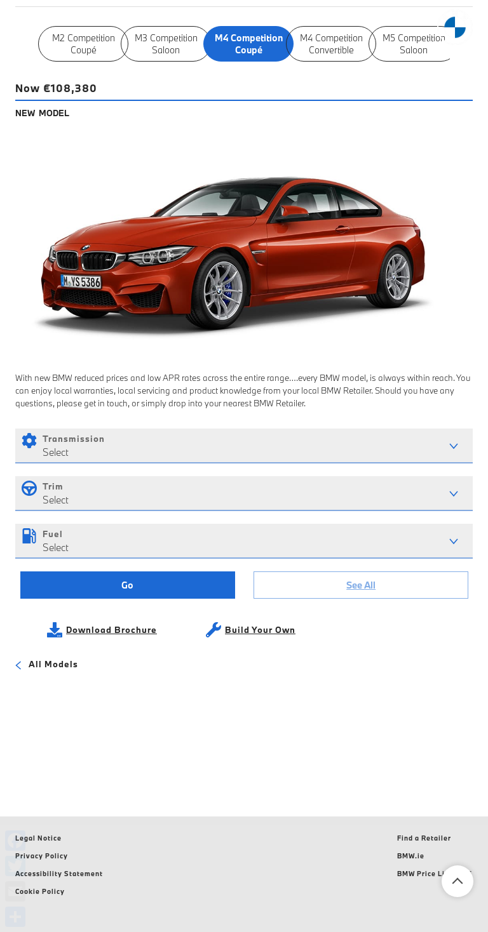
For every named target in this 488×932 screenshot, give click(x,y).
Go (127, 585)
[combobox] (244, 446)
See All (361, 585)
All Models (46, 665)
